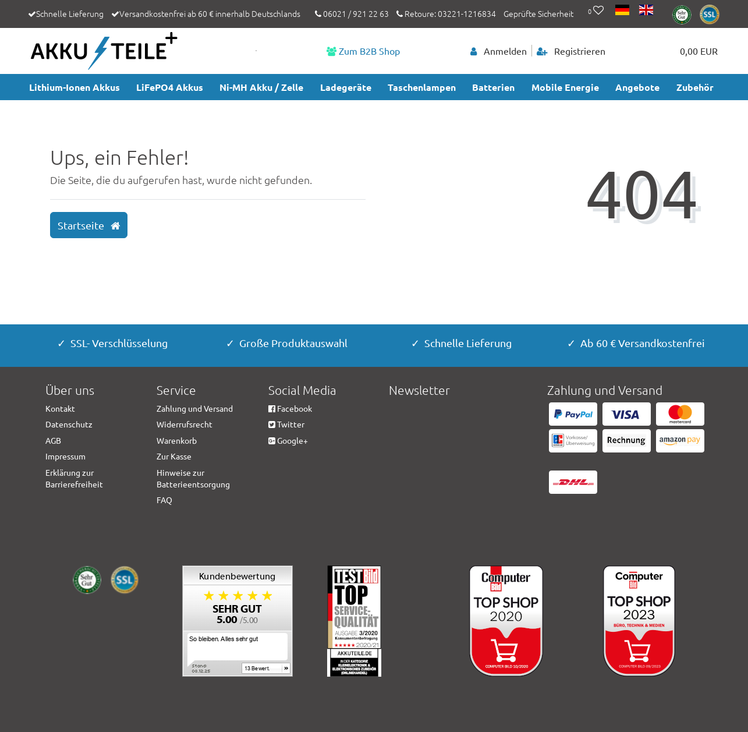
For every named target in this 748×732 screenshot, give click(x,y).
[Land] (623, 11)
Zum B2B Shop (363, 50)
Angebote (637, 87)
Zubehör (695, 87)
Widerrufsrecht (184, 424)
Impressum (65, 456)
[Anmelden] (498, 50)
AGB (53, 440)
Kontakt (60, 408)
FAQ (164, 499)
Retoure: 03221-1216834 (446, 13)
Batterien (493, 87)
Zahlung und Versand (195, 408)
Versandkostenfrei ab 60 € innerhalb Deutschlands (209, 13)
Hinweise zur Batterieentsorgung (193, 478)
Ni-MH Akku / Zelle (261, 87)
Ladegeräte (345, 87)
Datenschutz (69, 424)
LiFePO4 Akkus (169, 87)
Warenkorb (177, 440)
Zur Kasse (174, 456)
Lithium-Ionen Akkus (74, 87)
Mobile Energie (565, 87)
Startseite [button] (89, 225)
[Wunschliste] (596, 11)
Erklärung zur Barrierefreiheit (74, 478)
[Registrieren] (571, 50)
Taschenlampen (422, 87)
